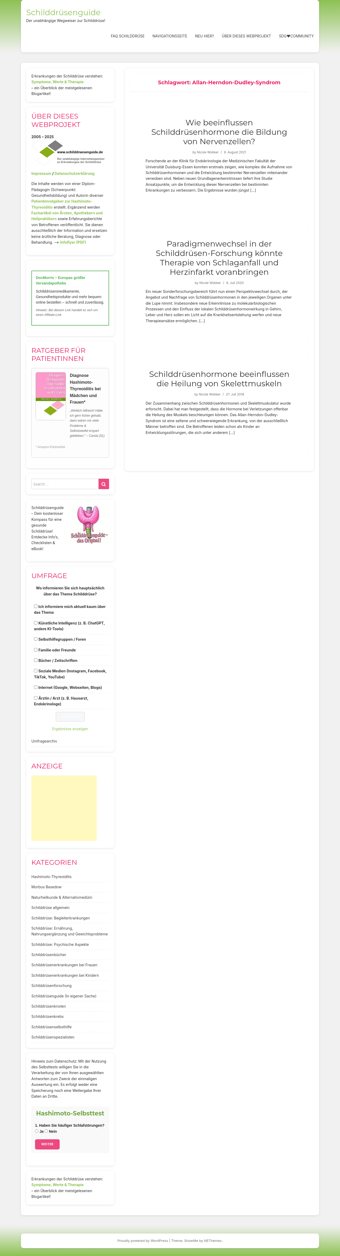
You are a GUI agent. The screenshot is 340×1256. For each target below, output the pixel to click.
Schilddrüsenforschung (51, 985)
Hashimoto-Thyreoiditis (51, 876)
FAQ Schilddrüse (128, 36)
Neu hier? (204, 36)
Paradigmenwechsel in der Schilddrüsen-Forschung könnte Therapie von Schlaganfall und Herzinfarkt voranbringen (219, 258)
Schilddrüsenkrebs (47, 1016)
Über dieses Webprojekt (246, 36)
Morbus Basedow (46, 887)
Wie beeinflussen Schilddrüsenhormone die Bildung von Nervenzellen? (219, 132)
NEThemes (213, 1240)
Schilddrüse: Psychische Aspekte (60, 944)
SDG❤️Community (296, 36)
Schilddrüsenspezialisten (53, 1037)
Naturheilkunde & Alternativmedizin (61, 897)
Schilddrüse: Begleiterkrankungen (60, 918)
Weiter (47, 1144)
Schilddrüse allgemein (50, 907)
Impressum (41, 173)
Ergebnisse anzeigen (70, 729)
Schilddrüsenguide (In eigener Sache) (64, 996)
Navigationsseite (169, 36)
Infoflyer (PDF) (73, 242)
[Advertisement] (64, 808)
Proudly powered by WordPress (142, 1240)
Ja (39, 1131)
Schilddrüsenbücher (48, 954)
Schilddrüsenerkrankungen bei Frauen (64, 965)
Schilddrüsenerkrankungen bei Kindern (65, 975)
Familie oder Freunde (57, 650)
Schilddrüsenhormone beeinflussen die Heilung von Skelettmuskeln (219, 378)
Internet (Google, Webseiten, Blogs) (70, 687)
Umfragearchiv (44, 741)
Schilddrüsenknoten (48, 1006)
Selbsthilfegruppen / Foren (62, 639)
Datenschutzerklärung (74, 173)
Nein (50, 1131)
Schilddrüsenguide (63, 12)
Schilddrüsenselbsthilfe (51, 1027)
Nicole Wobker (208, 152)
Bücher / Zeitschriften (57, 660)
